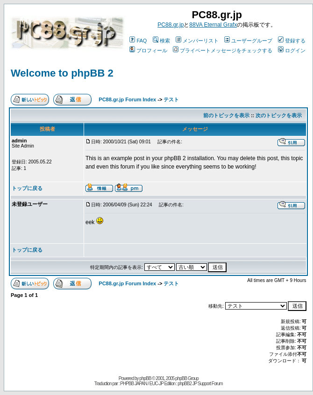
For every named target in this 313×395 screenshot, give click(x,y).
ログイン (292, 50)
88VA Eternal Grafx (213, 24)
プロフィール (148, 50)
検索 (161, 40)
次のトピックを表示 (279, 115)
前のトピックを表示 (226, 115)
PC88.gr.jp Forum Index (127, 99)
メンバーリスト (197, 40)
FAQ (138, 40)
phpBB (145, 378)
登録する (292, 40)
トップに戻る (27, 188)
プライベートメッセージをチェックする (222, 50)
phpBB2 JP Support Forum (200, 383)
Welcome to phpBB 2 (62, 73)
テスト (171, 99)
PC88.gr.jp (170, 24)
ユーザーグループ (248, 40)
